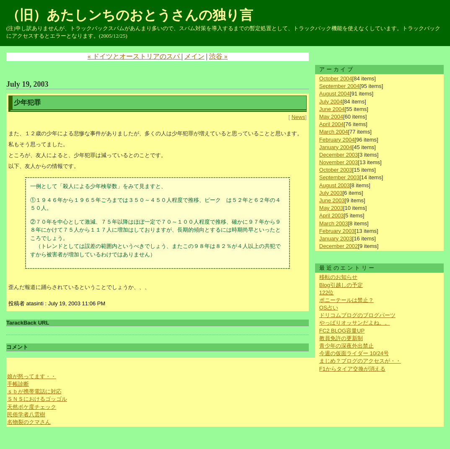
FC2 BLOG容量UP (342, 331)
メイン (194, 56)
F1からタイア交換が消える (352, 369)
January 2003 (335, 238)
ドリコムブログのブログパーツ (357, 315)
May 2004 (331, 117)
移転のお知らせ (338, 277)
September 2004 (339, 86)
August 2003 (334, 185)
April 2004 (331, 124)
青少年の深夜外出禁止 (346, 346)
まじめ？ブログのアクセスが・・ (360, 361)
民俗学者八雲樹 (26, 414)
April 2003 (331, 215)
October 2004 (335, 78)
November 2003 (338, 162)
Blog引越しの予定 (341, 285)
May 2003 (331, 208)
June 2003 (332, 200)
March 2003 (333, 223)
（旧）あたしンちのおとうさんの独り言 (129, 15)
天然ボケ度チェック (31, 407)
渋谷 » (218, 56)
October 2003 (335, 170)
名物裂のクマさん (29, 422)
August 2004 (334, 93)
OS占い (328, 307)
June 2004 (332, 109)
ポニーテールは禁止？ (346, 300)
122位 (326, 292)
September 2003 (339, 177)
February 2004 (337, 140)
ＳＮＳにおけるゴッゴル (37, 399)
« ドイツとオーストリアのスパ (134, 56)
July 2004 (331, 101)
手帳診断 (18, 384)
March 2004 (333, 132)
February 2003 (337, 231)
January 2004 (335, 147)
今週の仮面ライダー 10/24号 (354, 353)
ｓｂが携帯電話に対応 (34, 391)
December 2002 (338, 246)
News (298, 117)
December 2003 (338, 155)
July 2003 (331, 193)
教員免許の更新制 (341, 338)
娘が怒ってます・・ (31, 376)
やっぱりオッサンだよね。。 (354, 323)
